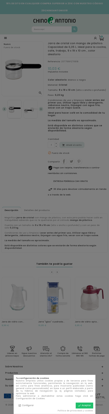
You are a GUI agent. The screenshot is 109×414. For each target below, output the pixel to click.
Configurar (26, 405)
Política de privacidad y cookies (75, 410)
